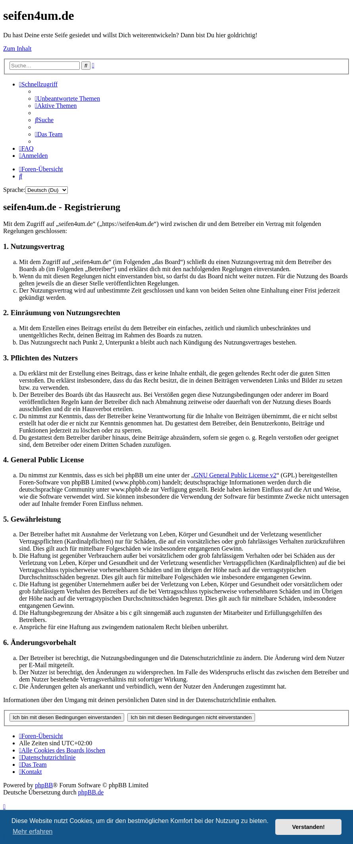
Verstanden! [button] (308, 827)
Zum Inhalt (17, 48)
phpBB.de (91, 792)
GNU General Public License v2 (235, 475)
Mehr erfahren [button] (33, 831)
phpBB (44, 785)
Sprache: (14, 189)
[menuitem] (67, 98)
